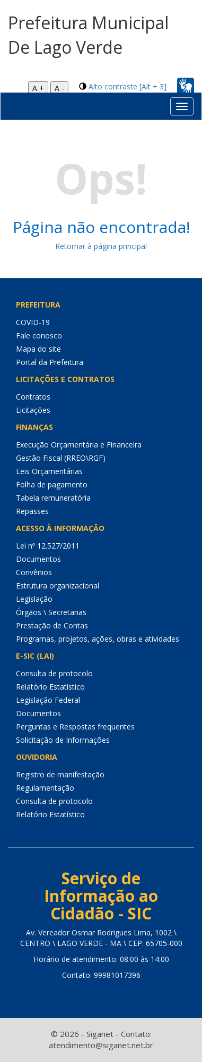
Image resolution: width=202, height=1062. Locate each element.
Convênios (34, 572)
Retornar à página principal (101, 246)
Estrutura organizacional (57, 585)
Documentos (38, 559)
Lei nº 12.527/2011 (48, 546)
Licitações (33, 410)
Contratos (33, 397)
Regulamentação (45, 788)
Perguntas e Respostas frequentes (75, 726)
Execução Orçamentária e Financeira (79, 444)
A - (59, 88)
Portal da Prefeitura (49, 362)
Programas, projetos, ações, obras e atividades (97, 639)
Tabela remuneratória (53, 498)
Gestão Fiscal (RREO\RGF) (61, 458)
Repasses (32, 511)
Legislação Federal (48, 700)
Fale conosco (39, 335)
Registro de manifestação (60, 774)
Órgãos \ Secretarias (51, 612)
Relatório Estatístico (50, 687)
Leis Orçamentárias (49, 471)
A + (38, 88)
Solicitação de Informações (63, 740)
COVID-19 (33, 322)
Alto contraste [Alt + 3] (127, 86)
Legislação (34, 599)
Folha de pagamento (51, 484)
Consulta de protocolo (54, 673)
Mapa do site (38, 349)
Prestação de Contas (52, 625)
